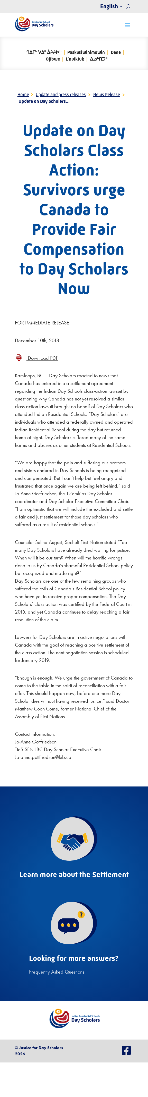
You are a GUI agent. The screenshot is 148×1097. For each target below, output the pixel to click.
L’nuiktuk (75, 59)
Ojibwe (53, 59)
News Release (106, 94)
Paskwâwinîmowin (86, 52)
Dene (116, 52)
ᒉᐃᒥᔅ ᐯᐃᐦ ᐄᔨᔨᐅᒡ (43, 52)
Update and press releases (61, 94)
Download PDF (42, 358)
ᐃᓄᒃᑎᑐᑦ (98, 59)
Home (23, 94)
